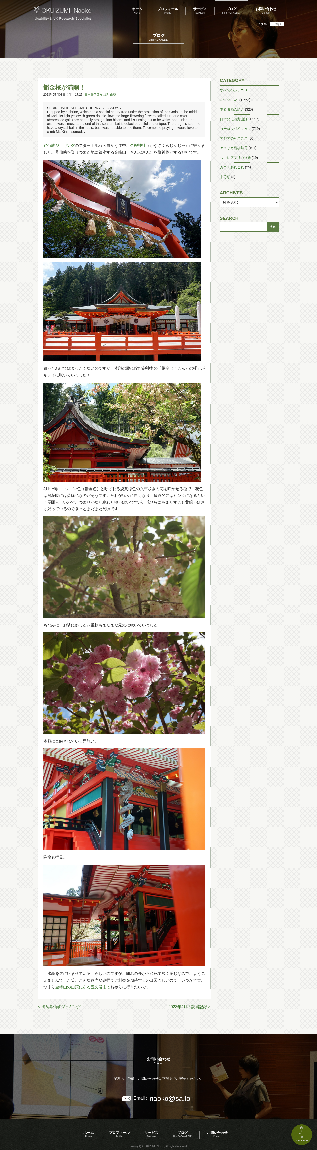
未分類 (225, 177)
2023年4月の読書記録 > (189, 1007)
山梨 (113, 94)
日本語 (276, 24)
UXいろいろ (229, 100)
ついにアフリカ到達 (235, 158)
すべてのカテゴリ (234, 90)
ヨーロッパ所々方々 (235, 129)
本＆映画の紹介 (232, 109)
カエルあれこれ (232, 167)
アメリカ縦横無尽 (234, 148)
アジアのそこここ (234, 138)
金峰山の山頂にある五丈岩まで (82, 987)
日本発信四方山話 (96, 94)
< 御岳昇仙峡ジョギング (59, 1007)
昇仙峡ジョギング (59, 145)
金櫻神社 (138, 145)
